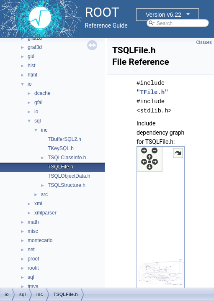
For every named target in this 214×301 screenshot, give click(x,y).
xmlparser (45, 213)
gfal (38, 102)
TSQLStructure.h (66, 185)
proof (33, 259)
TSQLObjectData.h (69, 176)
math (33, 222)
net (31, 250)
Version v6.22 (163, 14)
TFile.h (152, 92)
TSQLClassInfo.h (67, 158)
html (32, 75)
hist (32, 66)
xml (38, 204)
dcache (42, 93)
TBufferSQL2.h (64, 139)
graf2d (35, 38)
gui (31, 56)
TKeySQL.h (61, 148)
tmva (33, 286)
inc (44, 130)
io (29, 84)
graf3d (35, 47)
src (44, 194)
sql (37, 121)
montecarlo (40, 240)
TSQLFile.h (60, 167)
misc (33, 231)
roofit (33, 268)
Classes (204, 42)
